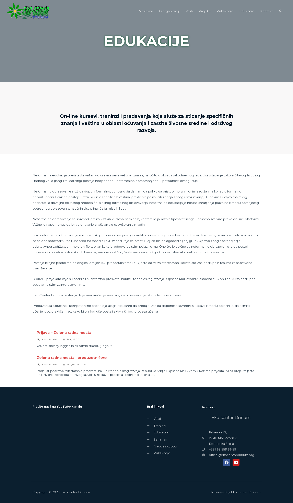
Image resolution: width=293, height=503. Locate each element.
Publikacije (225, 13)
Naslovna (146, 13)
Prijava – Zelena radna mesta (64, 332)
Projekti (205, 13)
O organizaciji (169, 13)
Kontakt (266, 13)
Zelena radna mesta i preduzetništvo (72, 357)
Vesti (189, 13)
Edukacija (246, 13)
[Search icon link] (281, 13)
